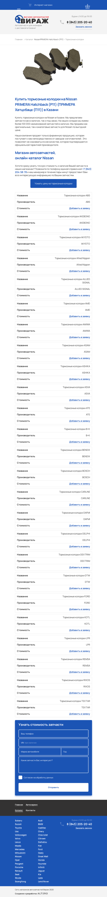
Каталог (19, 810)
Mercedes (20, 849)
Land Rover (43, 881)
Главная (19, 804)
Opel (17, 860)
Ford (40, 849)
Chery (41, 831)
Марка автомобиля (40, 751)
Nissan (18, 856)
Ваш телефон (53, 733)
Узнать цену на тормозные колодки (53, 183)
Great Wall (43, 856)
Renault (19, 870)
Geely (41, 852)
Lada (40, 878)
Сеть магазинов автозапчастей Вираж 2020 (34, 889)
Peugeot (19, 863)
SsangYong (20, 881)
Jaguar (41, 870)
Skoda (18, 878)
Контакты (30, 810)
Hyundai (42, 863)
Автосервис (32, 804)
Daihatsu (42, 842)
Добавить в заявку (79, 208)
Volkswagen (21, 835)
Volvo (17, 838)
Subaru (18, 820)
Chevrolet (43, 835)
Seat (17, 874)
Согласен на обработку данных (38, 777)
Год (74, 751)
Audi (40, 820)
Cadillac (42, 827)
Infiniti (41, 867)
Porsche (19, 867)
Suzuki (18, 824)
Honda (41, 860)
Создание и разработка (31, 893)
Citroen (42, 838)
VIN (53, 742)
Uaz (17, 831)
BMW (40, 824)
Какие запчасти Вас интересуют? (53, 765)
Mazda (18, 845)
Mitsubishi (20, 852)
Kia (39, 874)
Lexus (18, 842)
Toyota (18, 827)
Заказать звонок (83, 26)
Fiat (40, 845)
